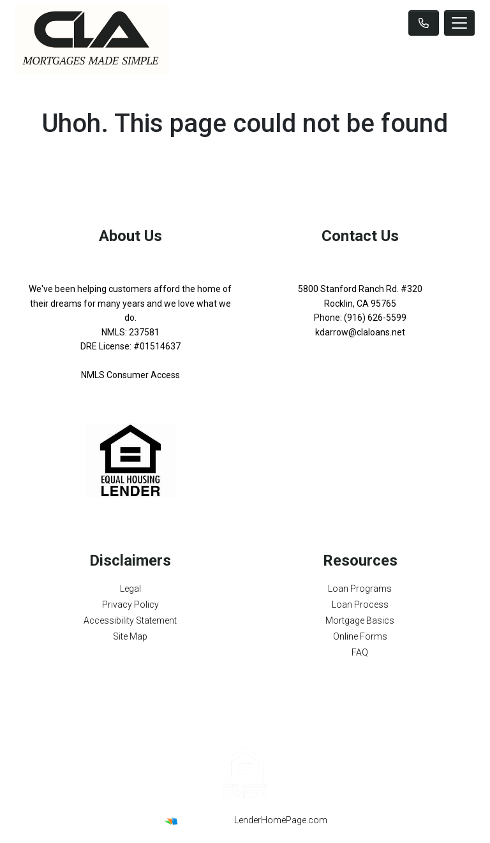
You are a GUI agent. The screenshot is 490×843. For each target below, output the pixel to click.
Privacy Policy (130, 604)
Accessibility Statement (130, 620)
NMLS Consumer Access (130, 375)
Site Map (130, 636)
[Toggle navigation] (459, 23)
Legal (130, 588)
